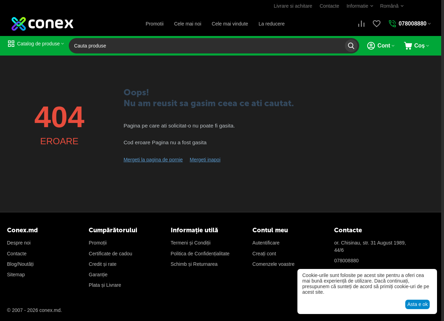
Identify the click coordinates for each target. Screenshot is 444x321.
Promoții (97, 243)
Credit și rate (102, 264)
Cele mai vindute (230, 24)
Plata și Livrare (105, 285)
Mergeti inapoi (205, 159)
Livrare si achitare (293, 6)
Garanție (98, 274)
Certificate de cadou (110, 253)
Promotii (154, 24)
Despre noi (19, 243)
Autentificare (266, 243)
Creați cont (264, 253)
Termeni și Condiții (190, 243)
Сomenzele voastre (273, 264)
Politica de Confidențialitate (200, 253)
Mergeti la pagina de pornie (153, 159)
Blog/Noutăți (20, 264)
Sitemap (16, 274)
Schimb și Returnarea (194, 264)
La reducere (272, 24)
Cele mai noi (187, 24)
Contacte (329, 6)
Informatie (357, 6)
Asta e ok (417, 304)
